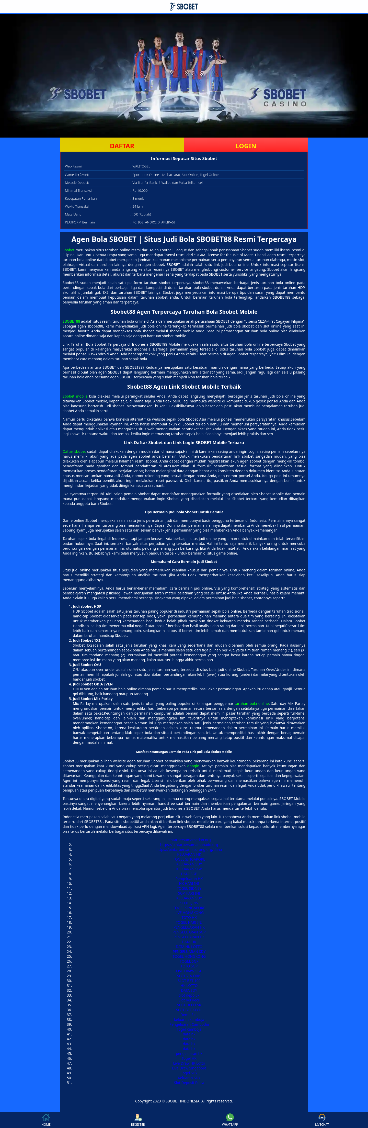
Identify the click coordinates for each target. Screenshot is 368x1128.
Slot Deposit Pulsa (189, 1082)
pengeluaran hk (189, 1053)
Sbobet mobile (75, 396)
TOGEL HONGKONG (189, 956)
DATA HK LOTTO (189, 946)
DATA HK (189, 941)
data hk (189, 1034)
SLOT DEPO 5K (189, 1004)
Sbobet (68, 249)
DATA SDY (189, 990)
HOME (46, 1120)
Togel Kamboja (189, 1029)
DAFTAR (122, 145)
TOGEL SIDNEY (189, 888)
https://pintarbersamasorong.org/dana (189, 849)
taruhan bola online (252, 703)
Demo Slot (189, 1014)
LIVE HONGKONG (189, 912)
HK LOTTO (189, 985)
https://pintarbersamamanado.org (189, 844)
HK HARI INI (189, 883)
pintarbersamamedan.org (189, 839)
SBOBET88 (71, 321)
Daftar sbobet (74, 451)
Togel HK (189, 1058)
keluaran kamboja (189, 1019)
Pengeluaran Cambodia (189, 1024)
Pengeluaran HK (189, 878)
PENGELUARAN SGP (188, 932)
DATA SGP (189, 873)
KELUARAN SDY (189, 864)
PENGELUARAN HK (189, 927)
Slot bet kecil (189, 1000)
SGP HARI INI (189, 893)
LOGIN (246, 145)
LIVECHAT (322, 1120)
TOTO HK (189, 917)
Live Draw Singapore (189, 1068)
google (193, 765)
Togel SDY (189, 1072)
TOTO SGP (189, 966)
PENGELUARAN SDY (189, 951)
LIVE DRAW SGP (189, 970)
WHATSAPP (230, 1120)
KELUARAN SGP (189, 868)
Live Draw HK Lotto (189, 1063)
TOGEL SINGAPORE (189, 859)
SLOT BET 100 (189, 980)
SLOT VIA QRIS (189, 975)
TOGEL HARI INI (189, 922)
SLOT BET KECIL (189, 1009)
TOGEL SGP (189, 961)
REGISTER (138, 1120)
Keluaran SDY (189, 1077)
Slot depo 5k (189, 995)
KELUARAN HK (189, 854)
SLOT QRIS (189, 902)
